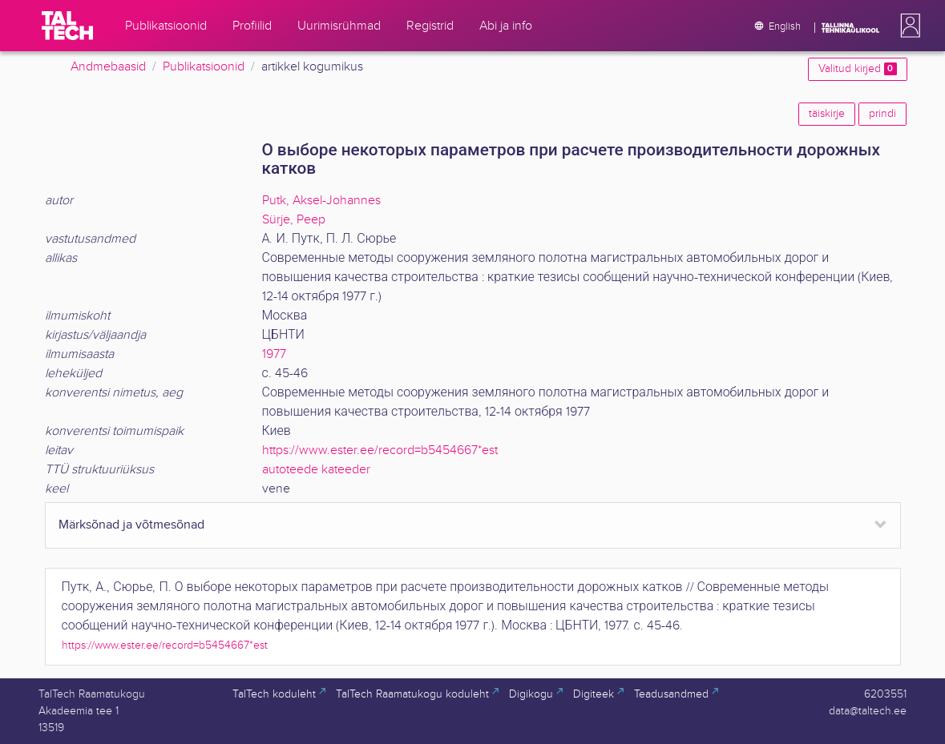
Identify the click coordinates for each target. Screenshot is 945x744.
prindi (882, 113)
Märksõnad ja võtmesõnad (131, 525)
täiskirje (827, 113)
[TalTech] (67, 25)
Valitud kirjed (857, 68)
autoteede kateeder (316, 469)
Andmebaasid (108, 66)
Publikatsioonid (203, 66)
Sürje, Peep (293, 219)
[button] (907, 25)
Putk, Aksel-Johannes (321, 200)
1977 (274, 354)
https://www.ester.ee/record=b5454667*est (380, 450)
